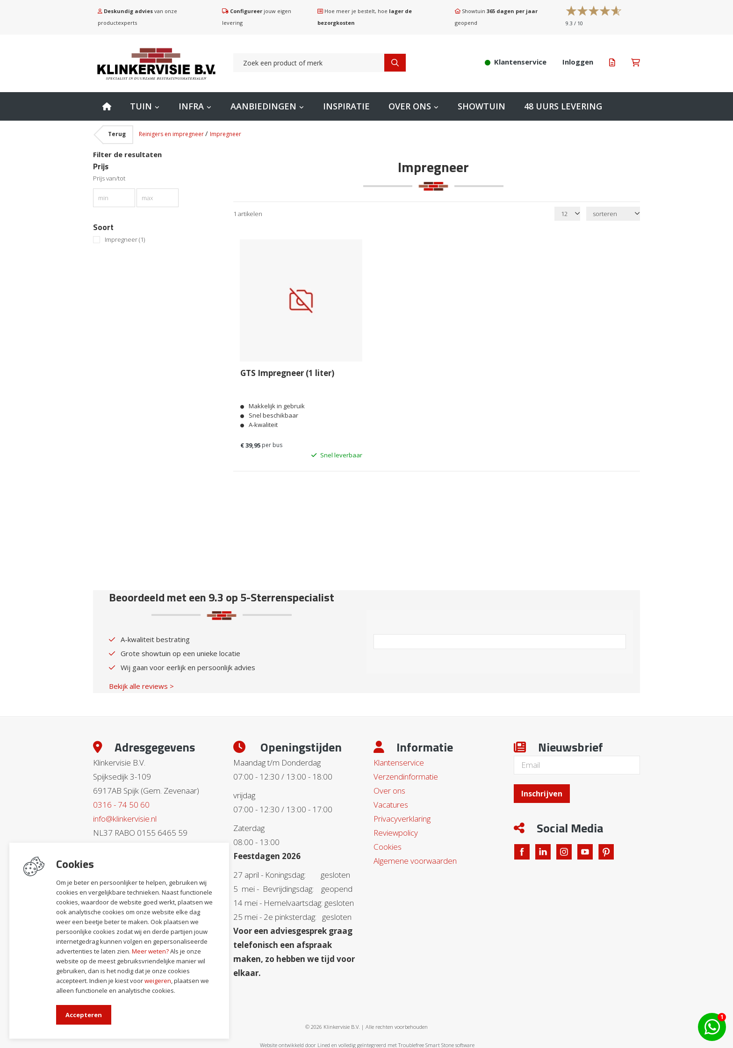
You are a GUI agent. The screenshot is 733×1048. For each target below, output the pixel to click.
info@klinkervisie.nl (125, 817)
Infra (191, 106)
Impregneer (225, 134)
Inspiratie (346, 106)
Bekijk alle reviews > (141, 685)
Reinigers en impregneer (172, 134)
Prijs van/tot (109, 178)
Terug (117, 134)
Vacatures (391, 803)
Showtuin (481, 106)
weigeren (157, 980)
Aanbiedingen (263, 106)
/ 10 (574, 23)
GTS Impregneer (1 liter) (287, 372)
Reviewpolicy (396, 831)
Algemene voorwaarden (415, 859)
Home (107, 106)
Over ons (409, 106)
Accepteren (83, 1015)
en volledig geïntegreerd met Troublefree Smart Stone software (402, 1044)
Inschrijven (541, 793)
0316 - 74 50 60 (121, 803)
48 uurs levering (563, 106)
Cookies (388, 845)
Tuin (141, 106)
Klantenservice (399, 761)
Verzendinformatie (406, 775)
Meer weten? (150, 951)
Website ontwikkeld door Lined (295, 1044)
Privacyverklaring (402, 817)
